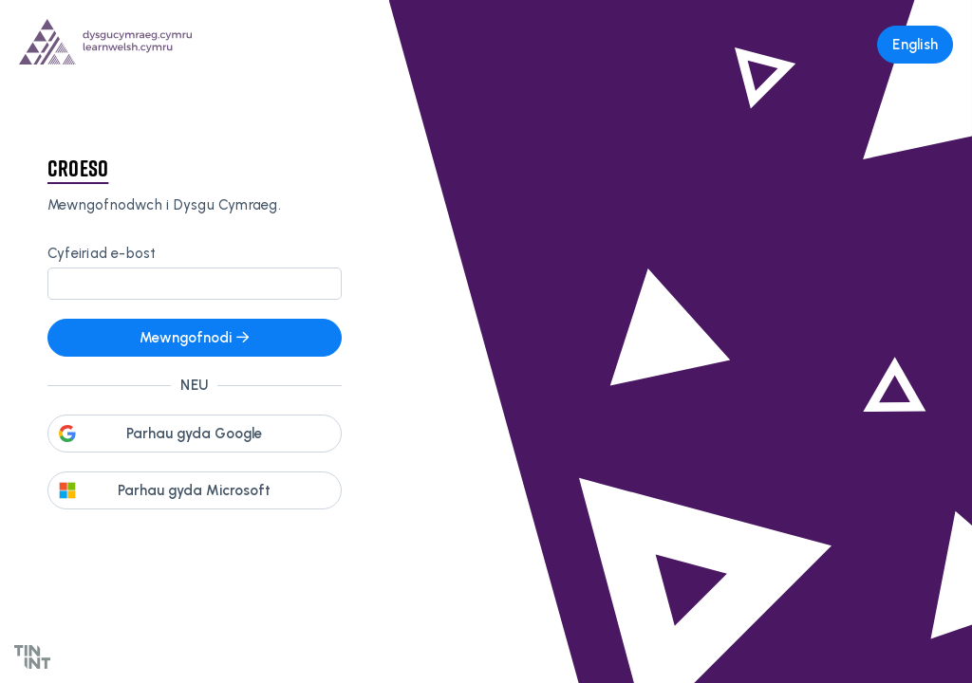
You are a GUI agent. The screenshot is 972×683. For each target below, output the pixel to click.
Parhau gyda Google (194, 433)
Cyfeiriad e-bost (102, 253)
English (915, 44)
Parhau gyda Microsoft (194, 490)
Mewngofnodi (194, 337)
